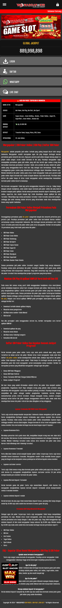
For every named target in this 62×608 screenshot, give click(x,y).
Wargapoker (5, 152)
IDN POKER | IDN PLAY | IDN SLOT (34, 603)
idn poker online (11, 358)
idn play (3, 299)
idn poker (26, 217)
